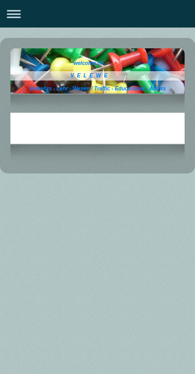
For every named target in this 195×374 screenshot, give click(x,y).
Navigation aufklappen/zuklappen (97, 14)
